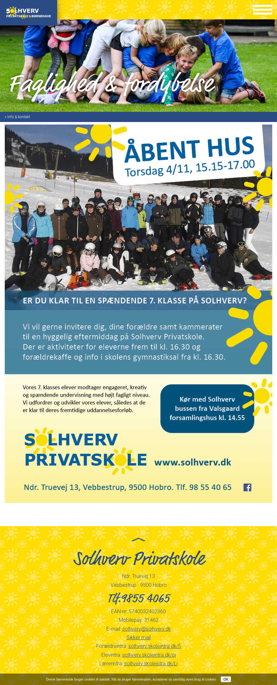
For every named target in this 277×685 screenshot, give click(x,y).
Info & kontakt (18, 117)
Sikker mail (138, 637)
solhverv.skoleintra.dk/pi (149, 655)
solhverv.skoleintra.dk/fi (154, 646)
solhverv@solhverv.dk (146, 629)
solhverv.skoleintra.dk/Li (151, 664)
